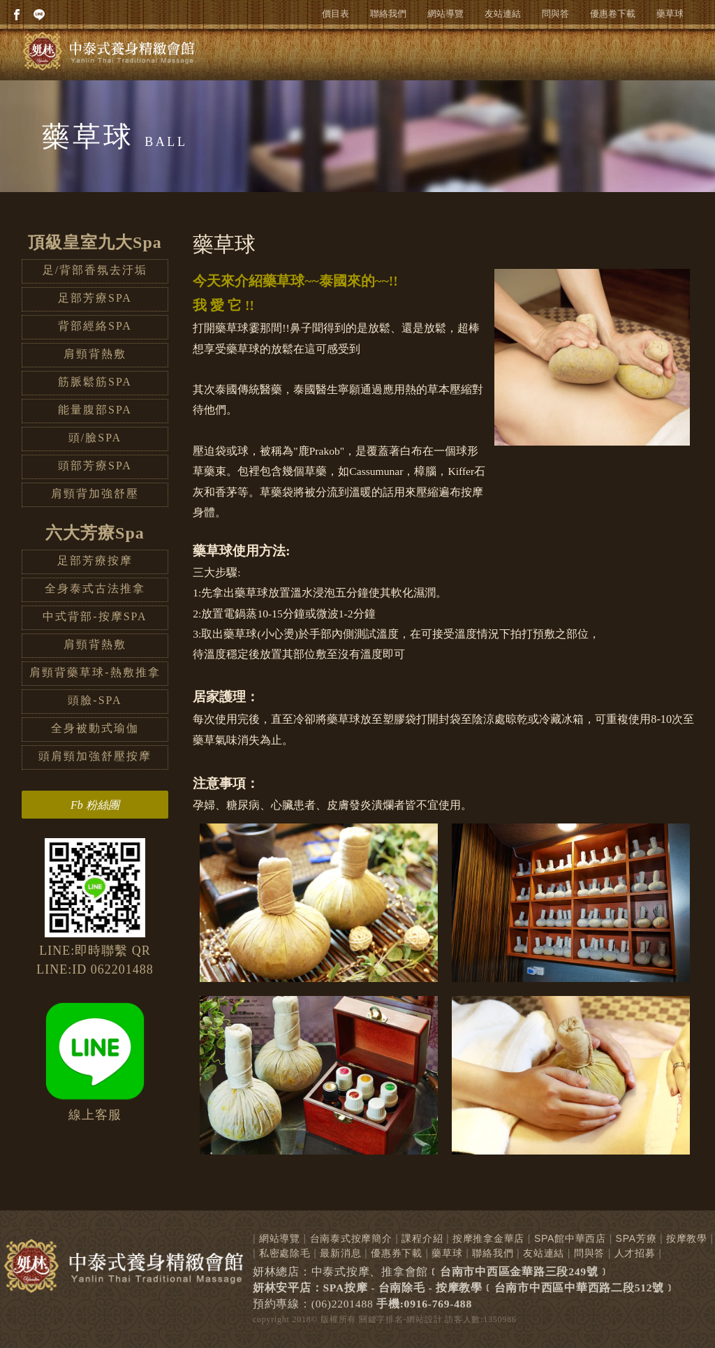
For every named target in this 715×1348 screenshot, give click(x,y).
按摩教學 (686, 1238)
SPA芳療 (636, 1238)
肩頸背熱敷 (95, 354)
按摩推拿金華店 (488, 1238)
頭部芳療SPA (95, 465)
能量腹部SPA (95, 410)
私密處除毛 (285, 1253)
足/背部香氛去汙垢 (95, 270)
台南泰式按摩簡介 (351, 1238)
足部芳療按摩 (95, 560)
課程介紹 (422, 1238)
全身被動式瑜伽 (95, 728)
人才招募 (635, 1253)
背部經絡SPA (95, 326)
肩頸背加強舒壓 (95, 493)
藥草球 (670, 13)
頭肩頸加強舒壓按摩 (95, 756)
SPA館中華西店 (570, 1238)
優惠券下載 (396, 1253)
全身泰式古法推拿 (95, 588)
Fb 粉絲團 (95, 805)
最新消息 (340, 1253)
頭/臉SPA (94, 438)
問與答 (555, 13)
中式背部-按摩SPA (95, 616)
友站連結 (503, 13)
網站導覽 (445, 13)
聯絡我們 (388, 13)
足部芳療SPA (95, 298)
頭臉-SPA (94, 700)
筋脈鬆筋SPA (95, 382)
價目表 (335, 13)
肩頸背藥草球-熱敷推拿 (94, 672)
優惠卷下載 (612, 13)
